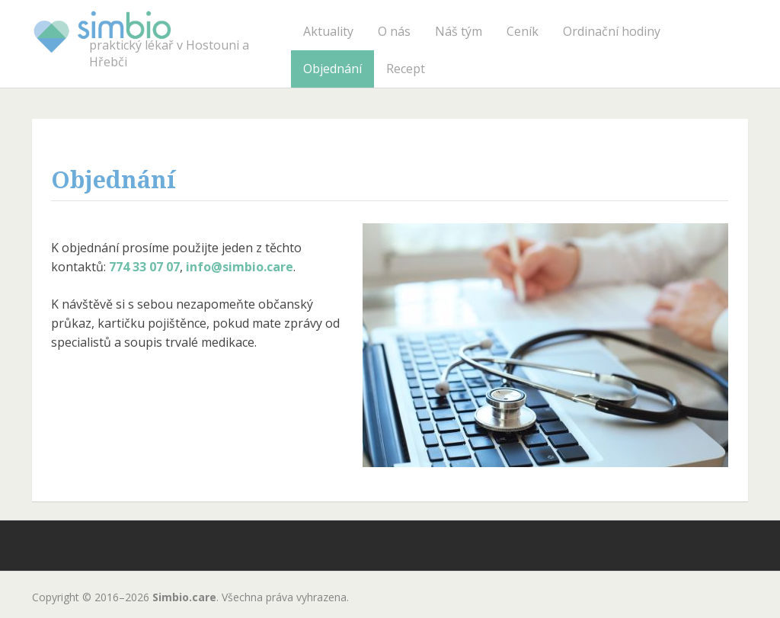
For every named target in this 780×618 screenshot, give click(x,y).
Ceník (523, 31)
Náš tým (458, 31)
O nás (394, 31)
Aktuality (328, 31)
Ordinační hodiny (611, 31)
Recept (405, 68)
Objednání (332, 68)
